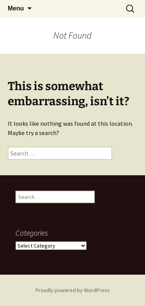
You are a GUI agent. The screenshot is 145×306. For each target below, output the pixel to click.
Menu (16, 8)
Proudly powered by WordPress (73, 290)
